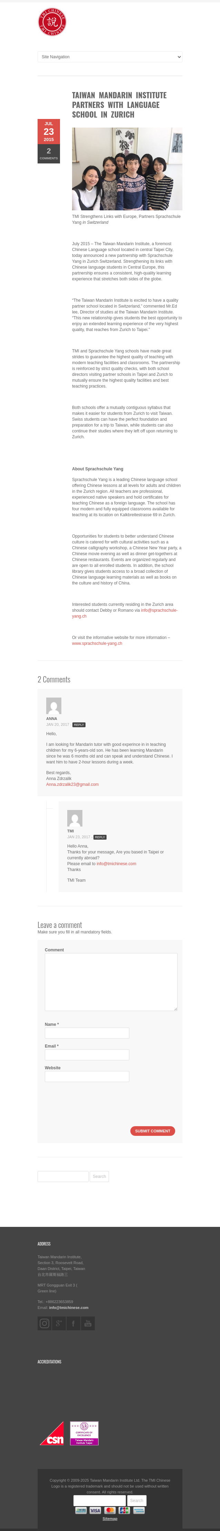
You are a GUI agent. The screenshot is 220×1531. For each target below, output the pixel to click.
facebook (73, 1323)
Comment (54, 950)
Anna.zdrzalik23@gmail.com (72, 784)
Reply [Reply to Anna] (79, 725)
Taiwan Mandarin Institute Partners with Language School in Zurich (119, 104)
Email (52, 1046)
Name (52, 1024)
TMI (70, 831)
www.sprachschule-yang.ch (97, 643)
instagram (44, 1323)
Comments (49, 153)
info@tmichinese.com (116, 863)
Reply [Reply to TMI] (100, 837)
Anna (51, 719)
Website (53, 1067)
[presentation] (97, 1100)
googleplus (59, 1323)
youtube (88, 1323)
